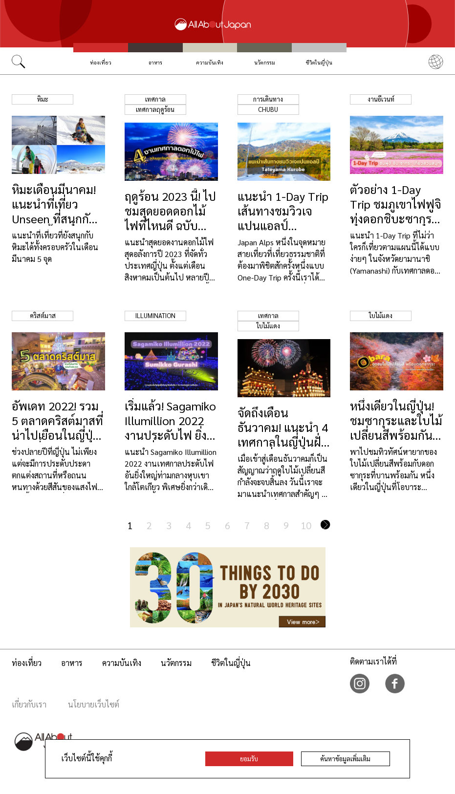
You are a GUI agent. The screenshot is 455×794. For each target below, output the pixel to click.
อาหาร (155, 62)
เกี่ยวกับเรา (29, 704)
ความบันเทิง (209, 62)
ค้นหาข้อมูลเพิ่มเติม (345, 758)
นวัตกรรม (264, 62)
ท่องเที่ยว (100, 62)
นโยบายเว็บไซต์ (93, 704)
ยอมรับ (249, 758)
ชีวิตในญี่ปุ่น (319, 62)
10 (306, 525)
